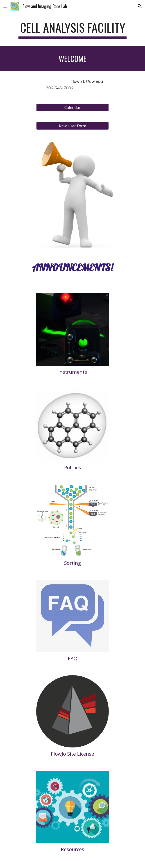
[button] (5, 6)
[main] (72, 29)
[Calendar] (72, 107)
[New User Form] (72, 125)
